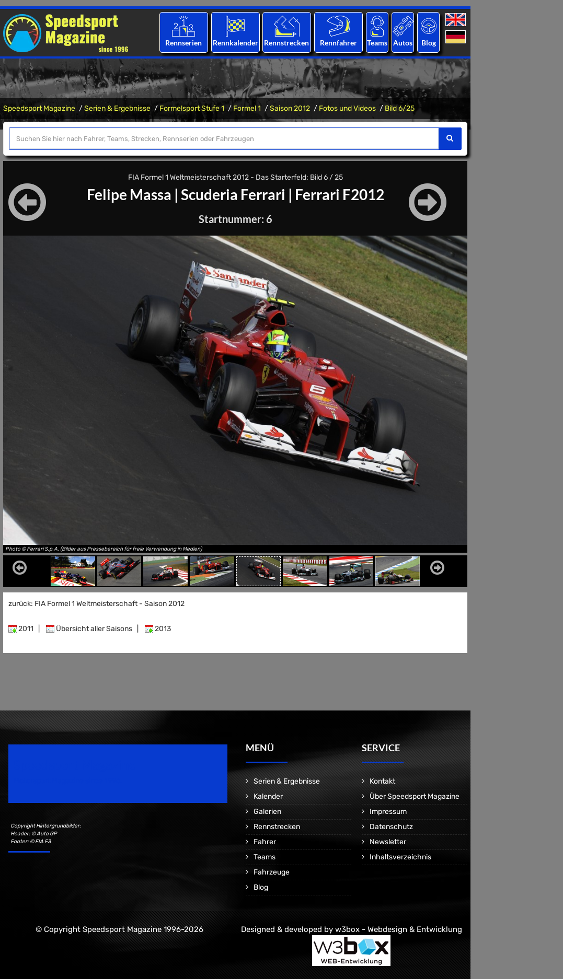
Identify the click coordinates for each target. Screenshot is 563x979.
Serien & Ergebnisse (117, 108)
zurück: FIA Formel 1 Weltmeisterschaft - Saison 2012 (96, 603)
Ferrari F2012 (339, 194)
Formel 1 (247, 108)
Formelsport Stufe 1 (191, 108)
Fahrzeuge (272, 872)
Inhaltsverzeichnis (400, 857)
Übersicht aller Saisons (89, 628)
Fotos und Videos (347, 108)
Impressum (388, 811)
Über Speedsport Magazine (414, 796)
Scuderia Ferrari (233, 194)
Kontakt (382, 781)
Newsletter (388, 841)
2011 (20, 628)
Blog (428, 42)
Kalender (268, 796)
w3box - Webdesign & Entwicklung (398, 929)
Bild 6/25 (400, 108)
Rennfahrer (338, 42)
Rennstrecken (287, 42)
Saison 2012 (290, 108)
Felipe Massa (129, 194)
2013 (158, 628)
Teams (377, 42)
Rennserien (183, 42)
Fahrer (265, 841)
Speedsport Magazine (39, 108)
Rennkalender (235, 42)
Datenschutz (391, 826)
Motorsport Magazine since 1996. (68, 780)
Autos (402, 42)
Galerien (267, 811)
